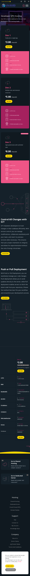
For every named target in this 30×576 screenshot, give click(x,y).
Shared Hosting (14, 501)
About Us (15, 538)
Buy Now (9, 46)
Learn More (5, 298)
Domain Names (15, 510)
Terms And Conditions (15, 547)
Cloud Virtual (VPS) (15, 507)
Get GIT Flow (5, 253)
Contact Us (15, 523)
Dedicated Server (15, 504)
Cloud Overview (6, 1)
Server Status (15, 541)
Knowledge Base (15, 528)
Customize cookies (10, 569)
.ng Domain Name (15, 544)
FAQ (15, 520)
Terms (19, 561)
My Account (15, 525)
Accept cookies (9, 566)
